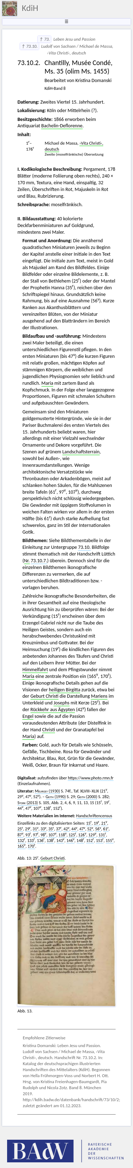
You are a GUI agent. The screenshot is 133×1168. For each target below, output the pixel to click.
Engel (27, 716)
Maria (47, 383)
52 (90, 828)
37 (59, 828)
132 (21, 840)
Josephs (61, 703)
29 (28, 828)
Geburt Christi (45, 696)
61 (106, 828)
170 (31, 846)
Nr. (27, 561)
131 (102, 834)
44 (74, 828)
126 (82, 834)
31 (36, 828)
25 (20, 828)
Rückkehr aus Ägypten (53, 710)
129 (92, 834)
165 (21, 846)
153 (100, 840)
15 (89, 823)
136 (41, 840)
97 (36, 834)
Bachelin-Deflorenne (61, 126)
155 (110, 840)
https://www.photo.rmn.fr (90, 777)
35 (51, 828)
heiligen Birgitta (65, 690)
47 (82, 828)
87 (20, 834)
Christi (48, 730)
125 (72, 834)
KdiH (30, 8)
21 (104, 823)
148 (80, 840)
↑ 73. (44, 39)
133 (31, 840)
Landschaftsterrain (81, 452)
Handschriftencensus (94, 815)
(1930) (47, 791)
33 (43, 828)
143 (60, 840)
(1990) (56, 796)
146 (70, 840)
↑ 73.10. (29, 46)
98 (43, 834)
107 (52, 834)
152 (90, 840)
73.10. (84, 547)
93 (28, 834)
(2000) (87, 796)
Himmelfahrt (35, 670)
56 (98, 828)
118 (63, 834)
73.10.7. (39, 561)
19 (96, 823)
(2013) (27, 802)
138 (50, 840)
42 (66, 828)
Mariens (99, 696)
